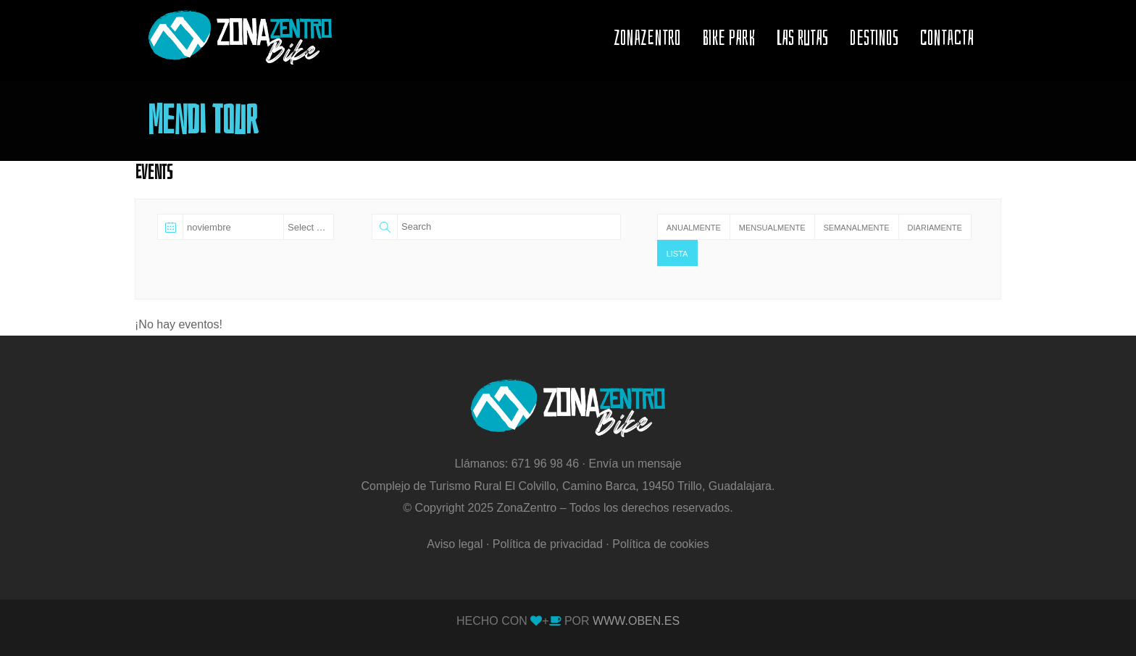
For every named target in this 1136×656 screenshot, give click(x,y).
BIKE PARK (729, 38)
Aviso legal (455, 544)
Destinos (874, 38)
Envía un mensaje (634, 463)
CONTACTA (947, 38)
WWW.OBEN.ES (635, 621)
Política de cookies (660, 544)
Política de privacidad (548, 544)
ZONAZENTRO (647, 38)
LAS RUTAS (802, 38)
